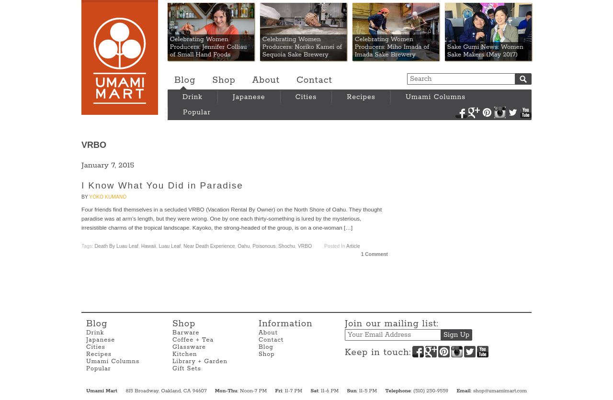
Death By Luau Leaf (116, 246)
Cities (306, 97)
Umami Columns (435, 97)
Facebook (461, 112)
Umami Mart (119, 57)
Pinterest (487, 112)
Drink (192, 97)
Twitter (513, 112)
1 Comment (374, 254)
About (266, 80)
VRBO (305, 246)
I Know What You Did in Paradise (162, 185)
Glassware (189, 347)
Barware (185, 332)
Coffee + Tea (193, 340)
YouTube (526, 112)
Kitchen (184, 354)
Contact (314, 80)
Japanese (249, 97)
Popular (197, 112)
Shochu (286, 246)
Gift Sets (186, 368)
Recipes (361, 97)
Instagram (500, 112)
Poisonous (263, 246)
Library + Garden (199, 361)
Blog (184, 80)
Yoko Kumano (107, 197)
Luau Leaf (170, 246)
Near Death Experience (209, 246)
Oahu (244, 246)
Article (353, 246)
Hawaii (148, 246)
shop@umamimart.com (500, 391)
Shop (223, 80)
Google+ (474, 112)
